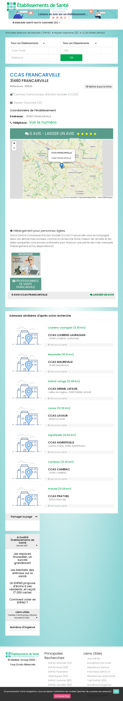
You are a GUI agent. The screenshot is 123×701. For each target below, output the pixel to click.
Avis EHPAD (93, 658)
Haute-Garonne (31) (66, 33)
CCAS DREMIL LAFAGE (63, 389)
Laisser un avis (102, 294)
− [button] (14, 148)
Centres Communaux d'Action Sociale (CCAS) (46, 94)
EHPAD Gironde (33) (60, 663)
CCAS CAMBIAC (59, 469)
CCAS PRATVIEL (58, 496)
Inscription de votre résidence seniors (99, 665)
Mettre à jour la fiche (99, 86)
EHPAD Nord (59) (58, 667)
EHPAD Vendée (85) (60, 685)
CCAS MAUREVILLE (60, 362)
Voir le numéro (42, 122)
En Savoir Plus (62, 696)
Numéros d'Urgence (22, 627)
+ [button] (14, 143)
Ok (116, 692)
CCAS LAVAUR (58, 415)
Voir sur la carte (57, 344)
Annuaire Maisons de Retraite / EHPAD (27, 33)
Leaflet (66, 197)
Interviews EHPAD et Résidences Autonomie (101, 674)
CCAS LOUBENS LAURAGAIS (66, 335)
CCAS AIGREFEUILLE (61, 442)
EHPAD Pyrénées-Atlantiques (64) (58, 674)
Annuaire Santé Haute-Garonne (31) (36, 22)
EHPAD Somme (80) (60, 680)
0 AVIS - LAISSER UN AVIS (61, 133)
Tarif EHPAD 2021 (96, 680)
